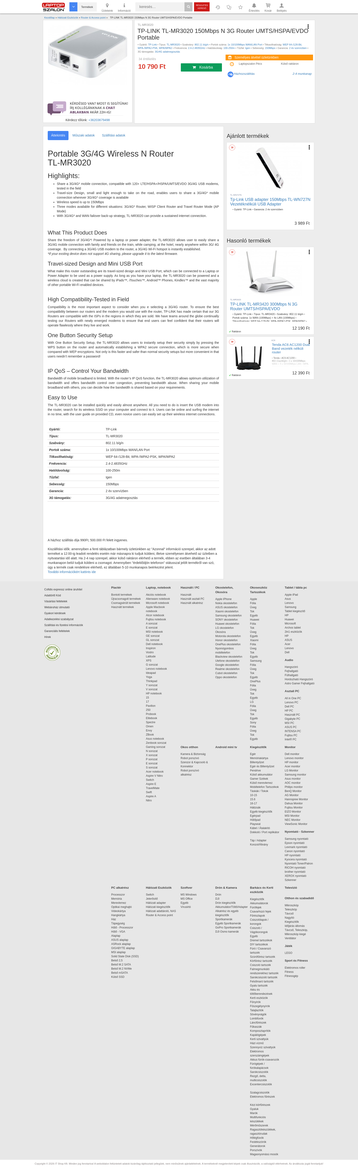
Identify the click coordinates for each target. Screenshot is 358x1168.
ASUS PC (291, 727)
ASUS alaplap (120, 939)
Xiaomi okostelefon (226, 611)
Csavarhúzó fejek (263, 911)
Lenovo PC (291, 702)
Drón (218, 894)
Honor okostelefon (226, 640)
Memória (116, 898)
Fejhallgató (291, 671)
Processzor (118, 894)
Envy (149, 730)
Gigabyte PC (292, 718)
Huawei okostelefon (227, 623)
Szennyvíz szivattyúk (262, 1047)
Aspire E (151, 784)
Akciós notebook (156, 594)
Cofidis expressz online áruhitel (63, 589)
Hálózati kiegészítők (158, 907)
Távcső (289, 913)
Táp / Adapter (258, 840)
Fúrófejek (258, 907)
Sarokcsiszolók (260, 1072)
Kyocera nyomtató (296, 859)
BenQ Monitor (293, 791)
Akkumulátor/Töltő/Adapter (231, 907)
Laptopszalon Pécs (250, 63)
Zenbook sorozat (156, 742)
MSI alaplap (118, 952)
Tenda (276, 358)
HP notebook (154, 693)
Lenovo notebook (156, 668)
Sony (253, 722)
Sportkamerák (223, 919)
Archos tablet (293, 627)
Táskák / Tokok (259, 791)
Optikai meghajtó (121, 907)
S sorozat (152, 767)
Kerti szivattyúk (259, 1039)
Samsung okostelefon (228, 615)
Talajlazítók (256, 1010)
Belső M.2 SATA (121, 964)
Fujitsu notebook (156, 619)
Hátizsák (255, 807)
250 (148, 710)
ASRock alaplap (121, 944)
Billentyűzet (257, 762)
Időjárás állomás (295, 926)
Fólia (253, 603)
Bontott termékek (121, 594)
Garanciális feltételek (57, 631)
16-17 (253, 803)
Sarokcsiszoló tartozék (263, 977)
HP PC (289, 710)
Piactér (116, 587)
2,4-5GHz (278, 370)
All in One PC (293, 698)
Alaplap (115, 935)
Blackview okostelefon (228, 656)
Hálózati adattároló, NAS (161, 911)
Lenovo (289, 603)
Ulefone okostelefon (227, 660)
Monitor (290, 747)
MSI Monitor (292, 815)
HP (287, 615)
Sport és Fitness (296, 960)
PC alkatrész (120, 887)
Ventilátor (290, 938)
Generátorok (257, 1146)
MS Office (186, 898)
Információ (124, 7)
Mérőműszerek (259, 1125)
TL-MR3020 (173, 44)
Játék (288, 946)
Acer (287, 644)
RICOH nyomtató (295, 867)
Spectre (150, 722)
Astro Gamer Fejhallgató (299, 683)
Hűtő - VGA (118, 931)
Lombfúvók (256, 1018)
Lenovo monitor (294, 758)
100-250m (229, 48)
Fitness (289, 971)
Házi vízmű (256, 1043)
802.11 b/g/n (201, 44)
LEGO (288, 953)
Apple (253, 599)
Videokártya (118, 911)
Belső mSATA (120, 972)
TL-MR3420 (268, 314)
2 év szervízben (298, 48)
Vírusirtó (186, 907)
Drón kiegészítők (225, 902)
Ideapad (151, 673)
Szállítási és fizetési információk (63, 625)
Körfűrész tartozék (261, 961)
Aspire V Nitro (155, 775)
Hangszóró (291, 667)
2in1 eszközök (293, 631)
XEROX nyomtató (295, 875)
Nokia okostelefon (226, 603)
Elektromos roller (295, 967)
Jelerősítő (152, 898)
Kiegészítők (258, 747)
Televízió (291, 887)
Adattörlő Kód (52, 595)
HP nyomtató (292, 855)
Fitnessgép (291, 976)
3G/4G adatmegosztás (167, 51)
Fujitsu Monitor (294, 807)
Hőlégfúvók (257, 1137)
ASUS (288, 640)
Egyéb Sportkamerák (228, 923)
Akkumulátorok (261, 903)
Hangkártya (118, 915)
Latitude (151, 656)
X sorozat (152, 755)
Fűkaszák (256, 1026)
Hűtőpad (255, 819)
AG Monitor (292, 795)
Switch (150, 779)
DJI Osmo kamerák (227, 931)
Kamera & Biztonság (193, 754)
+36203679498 (99, 120)
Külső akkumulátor (261, 774)
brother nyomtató (295, 871)
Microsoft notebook (157, 603)
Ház (113, 919)
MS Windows (189, 894)
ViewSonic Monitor (296, 824)
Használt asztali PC (192, 598)
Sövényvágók (260, 1014)
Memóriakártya (259, 758)
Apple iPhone (223, 599)
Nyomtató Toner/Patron (299, 863)
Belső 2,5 (117, 960)
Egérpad (255, 815)
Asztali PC (292, 691)
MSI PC (289, 723)
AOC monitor (292, 782)
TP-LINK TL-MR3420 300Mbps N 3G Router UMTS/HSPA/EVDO (263, 306)
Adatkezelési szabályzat (59, 619)
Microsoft (290, 623)
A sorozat (151, 623)
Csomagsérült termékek (125, 603)
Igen (247, 48)
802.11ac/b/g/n (279, 361)
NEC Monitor (292, 819)
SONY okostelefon (226, 619)
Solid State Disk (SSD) (125, 956)
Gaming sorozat (156, 747)
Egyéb (254, 615)
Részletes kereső (202, 6)
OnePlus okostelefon (228, 644)
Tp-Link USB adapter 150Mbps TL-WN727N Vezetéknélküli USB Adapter (270, 201)
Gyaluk (259, 1109)
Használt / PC (190, 587)
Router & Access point (159, 915)
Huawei (254, 619)
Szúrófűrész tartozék (262, 956)
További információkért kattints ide (72, 572)
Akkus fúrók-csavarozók (264, 1059)
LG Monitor (291, 770)
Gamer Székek (259, 778)
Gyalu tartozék (259, 985)
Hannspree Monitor (296, 799)
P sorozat (151, 759)
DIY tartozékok (259, 944)
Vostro (150, 652)
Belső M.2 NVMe (122, 968)
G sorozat (152, 664)
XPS (148, 660)
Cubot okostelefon (226, 673)
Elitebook (151, 718)
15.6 (252, 799)
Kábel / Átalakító (260, 828)
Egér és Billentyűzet (262, 766)
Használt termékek (122, 607)
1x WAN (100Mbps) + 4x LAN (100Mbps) (272, 317)
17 (147, 701)
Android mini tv (226, 747)
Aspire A (151, 796)
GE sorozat (153, 635)
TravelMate (153, 788)
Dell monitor (292, 754)
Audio (289, 660)
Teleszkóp (291, 909)
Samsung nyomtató (296, 838)
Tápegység (118, 923)
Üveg (253, 607)
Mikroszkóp (292, 905)
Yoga (149, 677)
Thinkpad (151, 681)
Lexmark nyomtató (296, 847)
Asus (288, 598)
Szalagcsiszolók (259, 1092)
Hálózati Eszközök (159, 887)
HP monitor (291, 762)
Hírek (47, 637)
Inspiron (151, 648)
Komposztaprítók (260, 1030)
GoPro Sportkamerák (228, 927)
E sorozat (152, 627)
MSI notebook (154, 631)
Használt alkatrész (192, 603)
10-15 (253, 795)
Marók (257, 1113)
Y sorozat (151, 685)
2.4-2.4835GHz (196, 48)
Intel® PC (291, 739)
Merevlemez (118, 902)
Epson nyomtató (295, 843)
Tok (252, 611)
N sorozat (152, 751)
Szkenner (290, 880)
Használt (186, 594)
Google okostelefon (227, 665)
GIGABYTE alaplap (123, 948)
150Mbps (270, 48)
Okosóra (220, 632)
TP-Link (152, 44)
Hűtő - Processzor (122, 927)
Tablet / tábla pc (296, 587)
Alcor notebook (155, 615)
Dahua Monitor (294, 803)
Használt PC (292, 714)
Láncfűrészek (260, 1022)
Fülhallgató (291, 675)
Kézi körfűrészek (262, 1105)
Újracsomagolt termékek (126, 598)
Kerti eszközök (259, 998)
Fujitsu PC (291, 735)
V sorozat (152, 689)
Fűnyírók (255, 1002)
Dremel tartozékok (263, 940)
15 (147, 697)
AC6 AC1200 (288, 358)
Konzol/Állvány (259, 844)
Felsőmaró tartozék (262, 981)
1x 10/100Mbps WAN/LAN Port (245, 44)
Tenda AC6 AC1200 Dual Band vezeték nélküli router (291, 348)
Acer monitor (292, 766)
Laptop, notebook (158, 587)
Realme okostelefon (227, 669)
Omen (149, 726)
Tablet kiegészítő (295, 611)
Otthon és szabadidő (299, 898)
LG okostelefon (224, 627)
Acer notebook (154, 771)
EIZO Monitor (293, 811)
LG (252, 702)
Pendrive (255, 770)
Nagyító (289, 917)
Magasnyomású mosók (264, 1154)
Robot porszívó (190, 758)
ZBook (150, 734)
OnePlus (255, 681)
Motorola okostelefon (228, 636)
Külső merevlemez (261, 782)
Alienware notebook (158, 598)
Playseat (255, 824)
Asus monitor (293, 778)
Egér (253, 754)
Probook (151, 714)
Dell (287, 652)
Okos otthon (189, 747)
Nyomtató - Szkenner (299, 831)
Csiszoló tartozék (260, 965)
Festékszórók (258, 1142)
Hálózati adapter (156, 902)
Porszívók (256, 1150)
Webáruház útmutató (57, 607)
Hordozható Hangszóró (299, 679)
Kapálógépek (258, 1035)
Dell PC (289, 706)
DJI (217, 898)
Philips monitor (294, 787)
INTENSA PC (293, 731)
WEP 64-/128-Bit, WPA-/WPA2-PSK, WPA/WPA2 (278, 321)
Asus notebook (155, 738)
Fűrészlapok (259, 915)
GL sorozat (152, 640)
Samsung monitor (295, 774)
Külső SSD (117, 977)
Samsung (256, 660)
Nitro (149, 800)
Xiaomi (254, 640)
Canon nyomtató (295, 851)
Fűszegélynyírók (261, 1006)
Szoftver (186, 887)
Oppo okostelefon (226, 677)
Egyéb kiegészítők (261, 811)
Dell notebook (154, 644)
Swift (149, 792)
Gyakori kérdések (55, 613)
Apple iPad (291, 594)
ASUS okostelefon (226, 607)
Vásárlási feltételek (55, 601)
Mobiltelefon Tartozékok (264, 787)
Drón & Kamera (226, 887)
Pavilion (150, 705)
